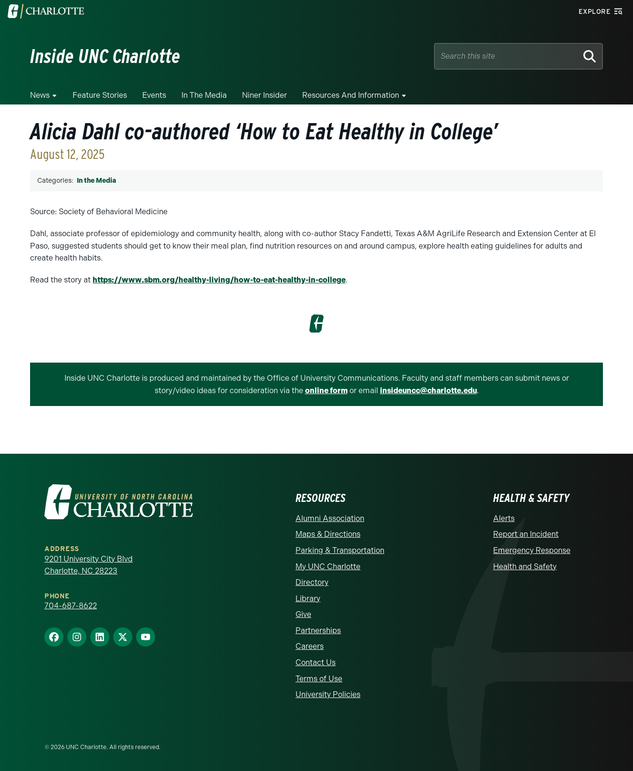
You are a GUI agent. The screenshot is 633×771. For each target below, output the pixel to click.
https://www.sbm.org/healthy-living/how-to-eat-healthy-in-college (219, 279)
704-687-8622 (70, 605)
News (40, 95)
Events (154, 95)
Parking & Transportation (339, 550)
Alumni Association (329, 518)
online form (326, 390)
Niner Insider (264, 95)
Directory (311, 582)
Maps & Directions (327, 534)
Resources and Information (350, 95)
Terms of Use (318, 678)
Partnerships (318, 630)
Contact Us (315, 662)
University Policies (327, 694)
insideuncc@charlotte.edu (428, 390)
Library (307, 598)
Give (303, 614)
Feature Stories (100, 95)
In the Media (204, 95)
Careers (309, 646)
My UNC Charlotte (327, 566)
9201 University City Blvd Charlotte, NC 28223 (88, 565)
